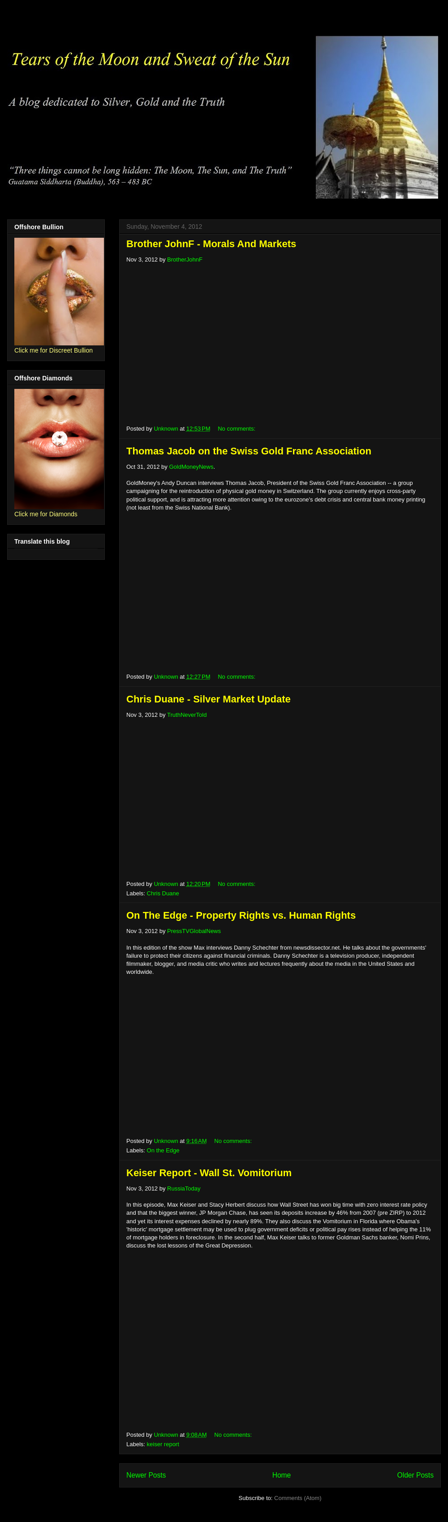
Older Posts (415, 1475)
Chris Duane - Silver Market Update (208, 699)
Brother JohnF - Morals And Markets (211, 243)
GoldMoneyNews (191, 466)
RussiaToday (183, 1188)
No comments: (237, 428)
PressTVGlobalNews (194, 931)
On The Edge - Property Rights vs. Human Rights (241, 915)
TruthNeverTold (187, 714)
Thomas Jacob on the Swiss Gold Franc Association (248, 451)
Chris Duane (163, 893)
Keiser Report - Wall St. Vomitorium (209, 1172)
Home (281, 1475)
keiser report (163, 1444)
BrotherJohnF (184, 259)
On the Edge (163, 1150)
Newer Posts (146, 1475)
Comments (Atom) (297, 1498)
